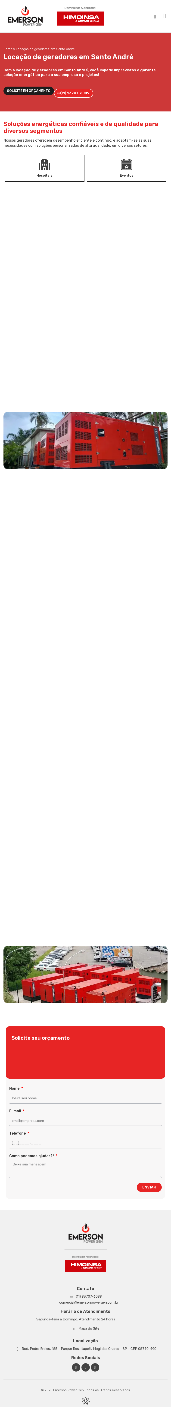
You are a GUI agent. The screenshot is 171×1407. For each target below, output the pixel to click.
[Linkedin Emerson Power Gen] (85, 1367)
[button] (165, 16)
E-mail (15, 1111)
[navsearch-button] (155, 16)
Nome (15, 1088)
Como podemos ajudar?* (32, 1156)
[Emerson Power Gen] (57, 16)
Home (7, 49)
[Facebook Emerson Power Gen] (76, 1367)
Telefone (18, 1133)
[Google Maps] (85, 1348)
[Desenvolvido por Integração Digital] (85, 1401)
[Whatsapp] (85, 1296)
